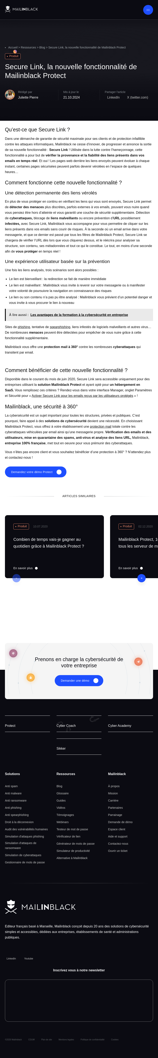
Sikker (61, 748)
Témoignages (65, 815)
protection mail (100, 426)
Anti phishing (13, 807)
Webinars (63, 822)
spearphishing (60, 327)
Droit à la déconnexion (19, 822)
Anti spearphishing (17, 815)
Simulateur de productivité (73, 850)
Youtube (28, 958)
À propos (114, 786)
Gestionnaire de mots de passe (25, 862)
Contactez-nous (118, 843)
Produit (13, 56)
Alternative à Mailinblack (72, 858)
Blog (42, 47)
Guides (61, 800)
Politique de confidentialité (93, 1039)
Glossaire (63, 793)
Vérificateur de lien (68, 836)
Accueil (12, 47)
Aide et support (117, 836)
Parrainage (115, 815)
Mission (113, 793)
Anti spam (11, 786)
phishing (24, 327)
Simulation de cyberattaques (23, 855)
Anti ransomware (16, 800)
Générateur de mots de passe (76, 843)
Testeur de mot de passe (72, 829)
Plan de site (46, 1039)
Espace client (116, 829)
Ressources (28, 47)
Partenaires (115, 807)
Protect (10, 725)
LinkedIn (11, 958)
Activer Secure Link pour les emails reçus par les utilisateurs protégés (82, 395)
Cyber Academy (119, 725)
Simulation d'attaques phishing (24, 836)
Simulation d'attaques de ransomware (20, 845)
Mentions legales (66, 1039)
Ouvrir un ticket (117, 850)
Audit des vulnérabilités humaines (26, 829)
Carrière (113, 800)
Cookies (114, 1039)
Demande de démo (120, 822)
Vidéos (61, 807)
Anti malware (13, 793)
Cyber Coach (66, 725)
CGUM (31, 1039)
